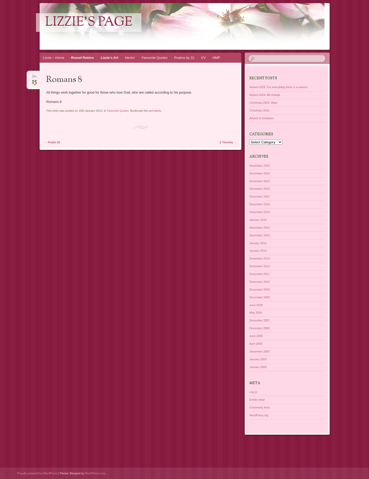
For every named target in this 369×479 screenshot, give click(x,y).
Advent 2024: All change (264, 94)
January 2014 (258, 250)
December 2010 (259, 281)
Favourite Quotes (155, 58)
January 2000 (258, 367)
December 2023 (259, 181)
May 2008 (255, 312)
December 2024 (259, 173)
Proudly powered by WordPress (37, 473)
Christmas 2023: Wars (263, 102)
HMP (216, 58)
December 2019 (259, 212)
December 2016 (259, 227)
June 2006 (256, 335)
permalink (155, 110)
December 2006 (259, 328)
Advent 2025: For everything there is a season (278, 87)
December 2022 (259, 188)
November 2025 (259, 165)
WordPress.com (95, 473)
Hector (130, 58)
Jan (34, 78)
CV (203, 58)
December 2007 (259, 320)
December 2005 (259, 351)
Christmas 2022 (259, 110)
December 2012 (259, 266)
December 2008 (259, 297)
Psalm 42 (52, 142)
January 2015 (258, 243)
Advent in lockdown (261, 118)
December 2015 (259, 235)
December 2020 (259, 204)
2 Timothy (228, 142)
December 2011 (259, 274)
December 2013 (259, 258)
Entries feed (257, 399)
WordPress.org (258, 415)
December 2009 (259, 289)
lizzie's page (88, 22)
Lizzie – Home (53, 58)
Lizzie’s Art (109, 58)
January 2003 (258, 359)
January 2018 (258, 219)
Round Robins (82, 58)
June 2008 (256, 305)
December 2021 (259, 196)
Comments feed (259, 407)
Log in (253, 391)
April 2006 (255, 343)
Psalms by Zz (184, 58)
